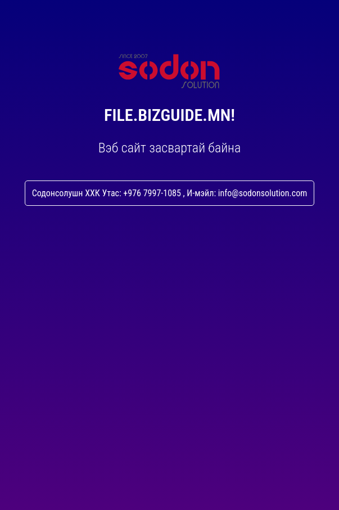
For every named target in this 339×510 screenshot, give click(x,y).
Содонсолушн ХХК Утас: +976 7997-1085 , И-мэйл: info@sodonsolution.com (170, 193)
